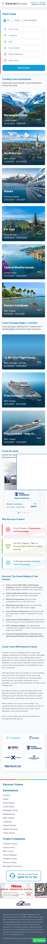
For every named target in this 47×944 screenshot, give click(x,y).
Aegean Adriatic (9, 825)
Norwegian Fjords (10, 810)
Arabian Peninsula (10, 829)
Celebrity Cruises (10, 859)
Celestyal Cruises (10, 844)
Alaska (5, 799)
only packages (30, 20)
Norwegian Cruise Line (12, 866)
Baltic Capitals (8, 818)
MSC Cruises (8, 851)
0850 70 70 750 (38, 4)
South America (9, 803)
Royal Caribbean (10, 855)
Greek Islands (8, 806)
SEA (8, 20)
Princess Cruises (10, 862)
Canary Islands (9, 833)
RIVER (17, 20)
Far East (6, 795)
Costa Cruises (8, 847)
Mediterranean (9, 814)
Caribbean (7, 822)
